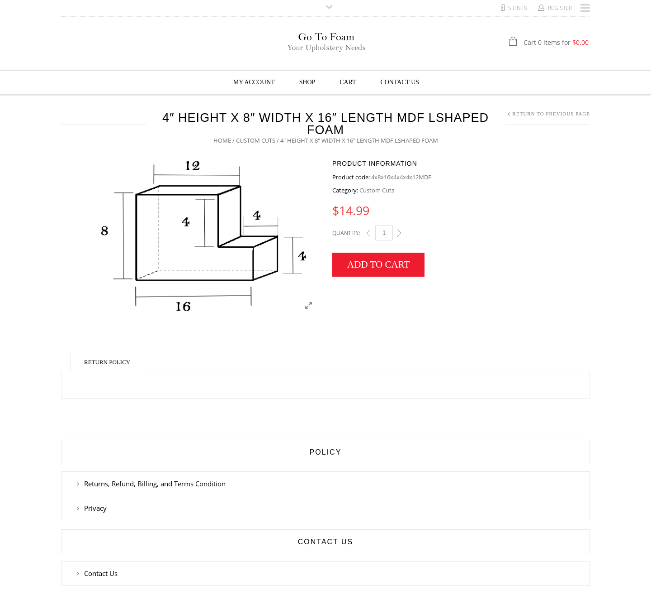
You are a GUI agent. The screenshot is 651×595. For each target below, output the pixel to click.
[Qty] (384, 233)
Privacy (95, 508)
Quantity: (346, 233)
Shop (307, 82)
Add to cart (378, 264)
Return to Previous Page (551, 113)
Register (560, 8)
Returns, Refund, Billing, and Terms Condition (155, 483)
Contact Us (400, 82)
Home (222, 140)
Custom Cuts (255, 140)
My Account (254, 82)
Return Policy (107, 362)
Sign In (518, 8)
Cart (348, 82)
